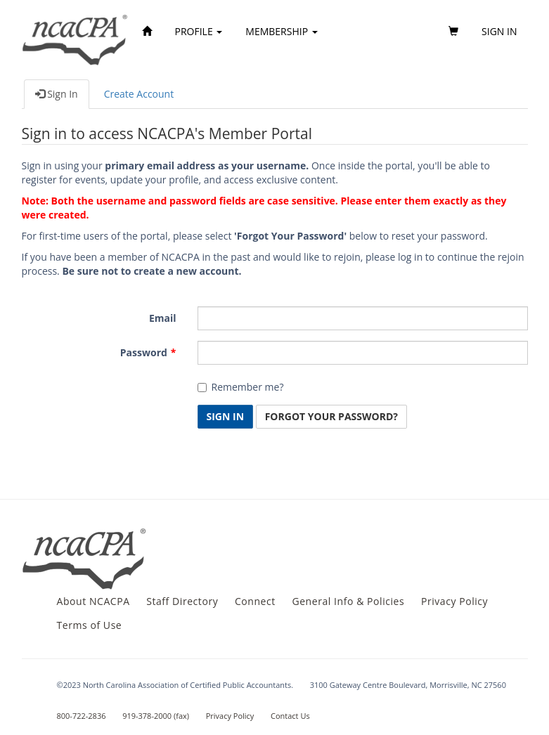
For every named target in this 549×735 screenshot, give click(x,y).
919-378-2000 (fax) (155, 715)
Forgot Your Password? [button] (331, 416)
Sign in (499, 31)
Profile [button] (199, 31)
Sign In (56, 93)
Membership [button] (281, 31)
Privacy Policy (454, 601)
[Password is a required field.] (363, 353)
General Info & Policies (348, 601)
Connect (255, 601)
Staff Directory (182, 601)
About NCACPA (93, 601)
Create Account (139, 93)
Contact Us (290, 715)
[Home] (146, 31)
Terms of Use (89, 625)
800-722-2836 (81, 715)
